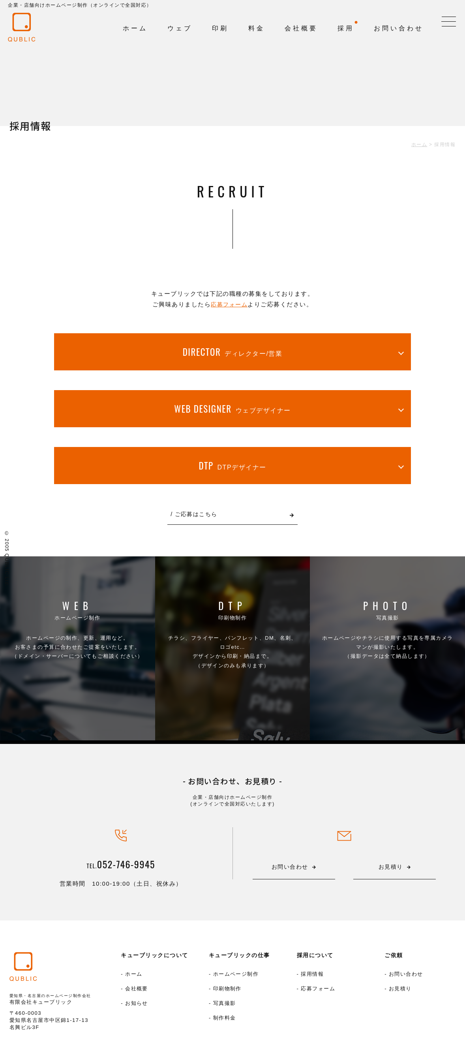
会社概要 (136, 992)
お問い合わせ (406, 977)
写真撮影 (387, 631)
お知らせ (136, 1007)
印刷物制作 (232, 631)
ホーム (133, 977)
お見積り (400, 992)
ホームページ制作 (77, 631)
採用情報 (312, 977)
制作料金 (224, 1022)
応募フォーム (229, 304)
